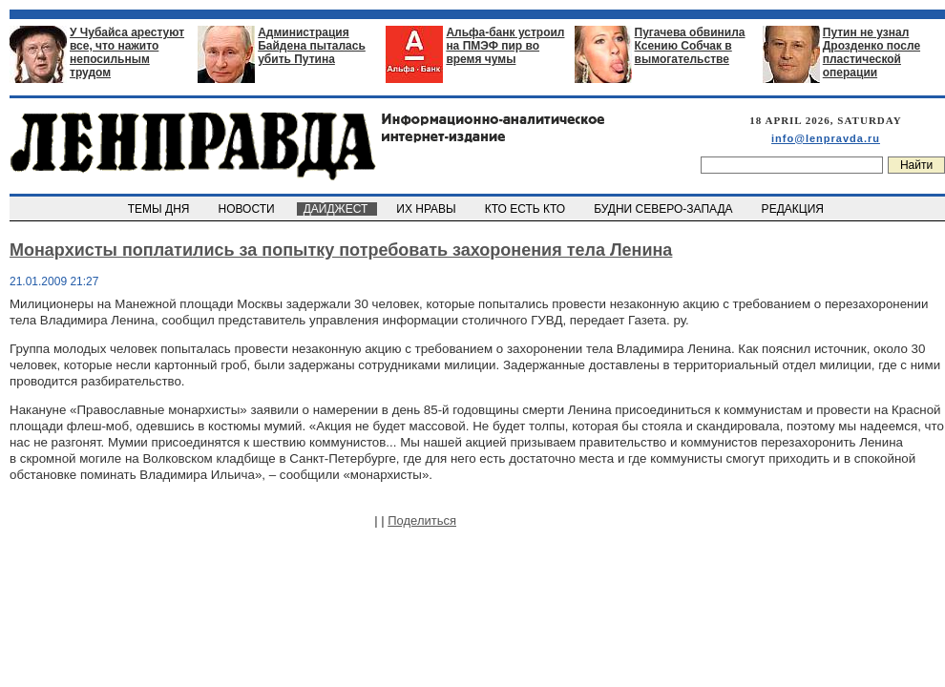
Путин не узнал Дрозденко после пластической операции (871, 52)
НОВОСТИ (248, 209)
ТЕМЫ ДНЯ (160, 209)
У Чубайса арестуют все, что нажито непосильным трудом (127, 52)
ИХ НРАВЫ (428, 209)
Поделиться (422, 520)
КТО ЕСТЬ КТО (526, 209)
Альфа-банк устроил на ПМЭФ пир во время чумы (505, 46)
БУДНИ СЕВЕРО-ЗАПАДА (664, 209)
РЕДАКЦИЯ (794, 209)
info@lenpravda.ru (825, 138)
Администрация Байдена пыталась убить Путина (312, 46)
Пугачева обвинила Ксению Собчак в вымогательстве (690, 46)
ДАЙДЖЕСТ (337, 209)
